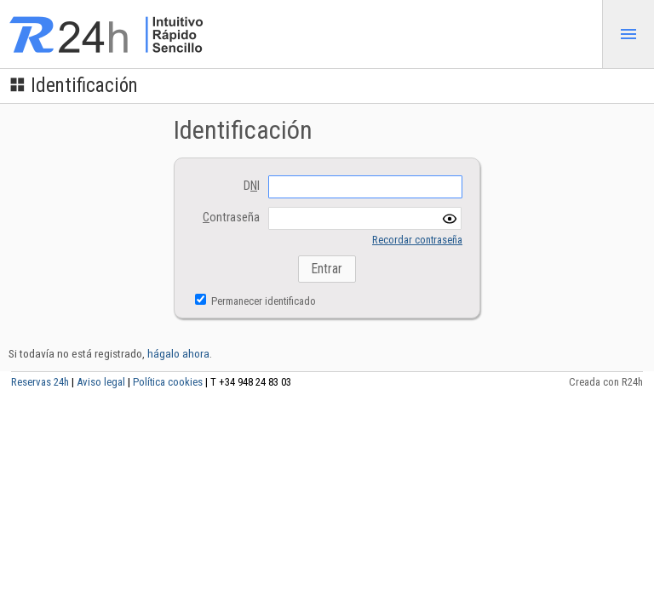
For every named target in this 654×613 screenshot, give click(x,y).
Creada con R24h (606, 381)
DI (252, 186)
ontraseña (231, 217)
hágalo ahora (178, 353)
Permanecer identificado (262, 301)
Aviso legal (101, 381)
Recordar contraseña (417, 239)
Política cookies (168, 381)
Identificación (73, 85)
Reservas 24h (40, 381)
